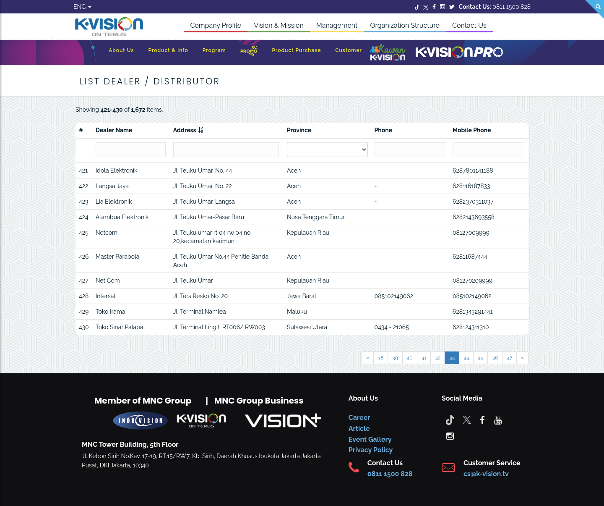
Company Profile (215, 25)
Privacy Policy (371, 450)
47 (509, 358)
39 (395, 358)
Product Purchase (296, 50)
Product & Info (168, 50)
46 (495, 358)
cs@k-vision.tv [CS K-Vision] (486, 474)
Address (184, 130)
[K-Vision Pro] (459, 53)
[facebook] (482, 419)
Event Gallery (370, 439)
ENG (82, 6)
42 (437, 358)
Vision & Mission (279, 25)
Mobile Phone (472, 130)
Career (359, 418)
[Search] (594, 9)
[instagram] (450, 435)
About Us (121, 50)
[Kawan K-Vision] (387, 53)
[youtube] (497, 419)
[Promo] (249, 53)
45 (480, 358)
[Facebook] (434, 6)
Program (214, 50)
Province (299, 130)
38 (381, 358)
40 (410, 358)
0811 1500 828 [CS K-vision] (390, 474)
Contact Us (469, 25)
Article (359, 429)
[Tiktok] (450, 419)
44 (466, 358)
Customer (348, 50)
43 (452, 358)
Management (337, 25)
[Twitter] (417, 6)
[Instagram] (442, 6)
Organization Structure (405, 25)
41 (424, 358)
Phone (384, 130)
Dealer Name (114, 130)
